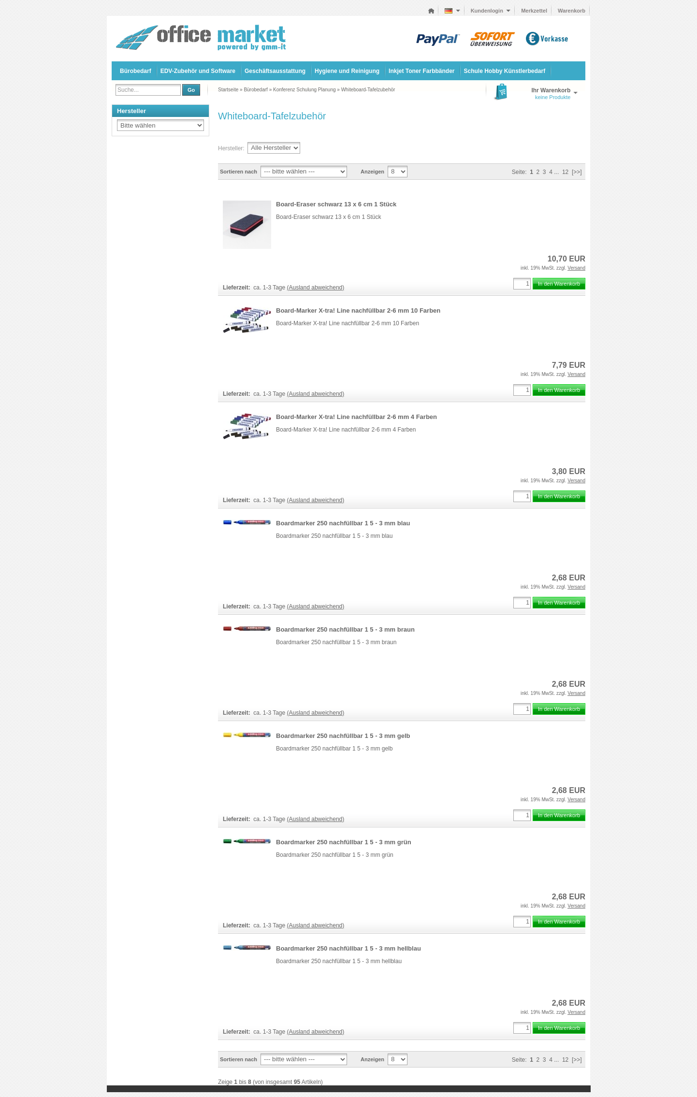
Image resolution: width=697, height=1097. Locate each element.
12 (565, 172)
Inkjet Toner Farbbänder (421, 71)
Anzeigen (372, 171)
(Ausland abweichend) (316, 287)
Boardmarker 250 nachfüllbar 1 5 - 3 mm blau (343, 523)
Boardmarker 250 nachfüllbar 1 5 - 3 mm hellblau (348, 948)
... (556, 172)
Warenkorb (571, 11)
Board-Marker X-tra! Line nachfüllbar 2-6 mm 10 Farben (358, 310)
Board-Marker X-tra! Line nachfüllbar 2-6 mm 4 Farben (356, 416)
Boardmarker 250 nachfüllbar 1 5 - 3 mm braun (345, 629)
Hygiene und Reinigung (347, 71)
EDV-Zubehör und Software (197, 71)
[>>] (577, 172)
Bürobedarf (135, 71)
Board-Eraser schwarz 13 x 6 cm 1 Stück (336, 204)
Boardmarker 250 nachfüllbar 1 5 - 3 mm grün (343, 842)
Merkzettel (534, 11)
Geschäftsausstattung (275, 71)
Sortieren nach (238, 171)
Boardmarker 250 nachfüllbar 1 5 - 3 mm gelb (343, 735)
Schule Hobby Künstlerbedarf (505, 71)
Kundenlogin (491, 11)
